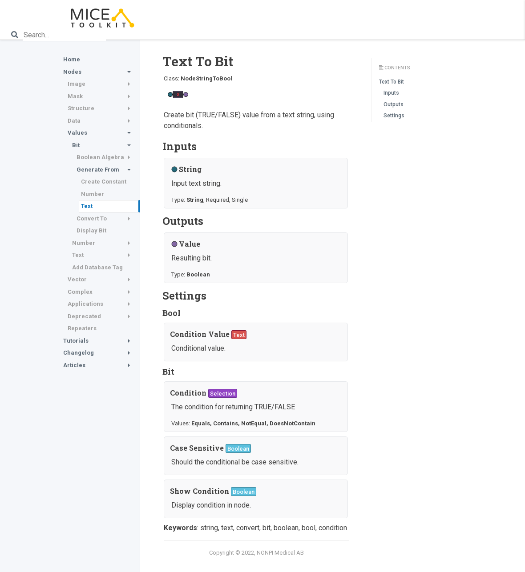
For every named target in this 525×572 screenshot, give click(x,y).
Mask (75, 96)
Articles (74, 365)
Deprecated (84, 316)
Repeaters (82, 328)
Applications (85, 303)
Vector (77, 279)
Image (76, 83)
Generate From (98, 169)
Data (74, 120)
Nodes (72, 71)
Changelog (78, 352)
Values (77, 132)
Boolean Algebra (100, 157)
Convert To (92, 218)
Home (71, 59)
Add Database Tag (97, 267)
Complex (80, 291)
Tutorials (76, 340)
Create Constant (103, 181)
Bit (76, 145)
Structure (81, 108)
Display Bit (91, 230)
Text (87, 206)
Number (92, 194)
